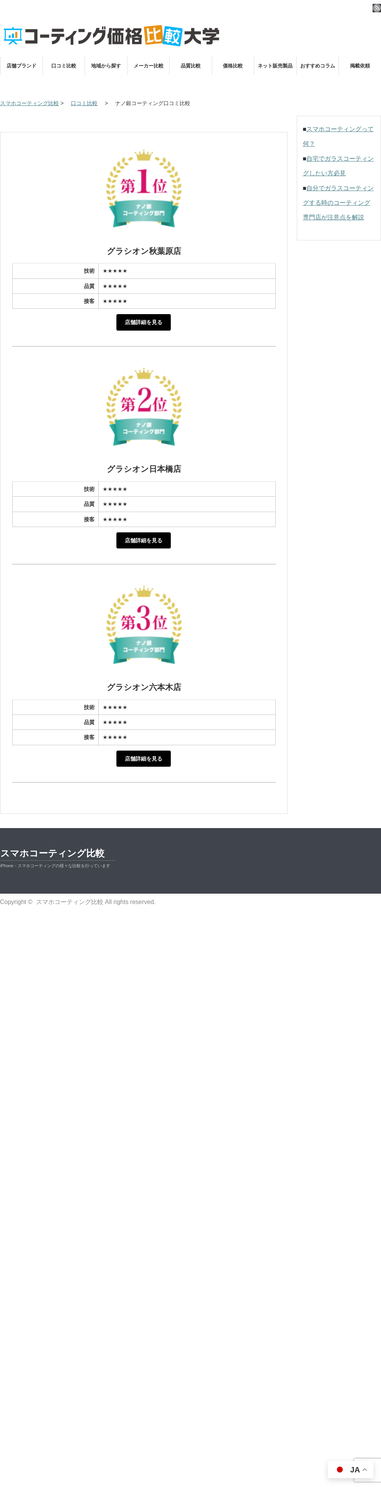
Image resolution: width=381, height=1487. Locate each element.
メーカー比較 (149, 66)
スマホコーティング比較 (52, 853)
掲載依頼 (360, 66)
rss (377, 8)
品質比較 (191, 66)
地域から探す (106, 66)
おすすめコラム (317, 66)
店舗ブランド (21, 66)
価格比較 (233, 66)
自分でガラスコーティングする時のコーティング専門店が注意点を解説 (338, 203)
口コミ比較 (63, 66)
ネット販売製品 (275, 66)
